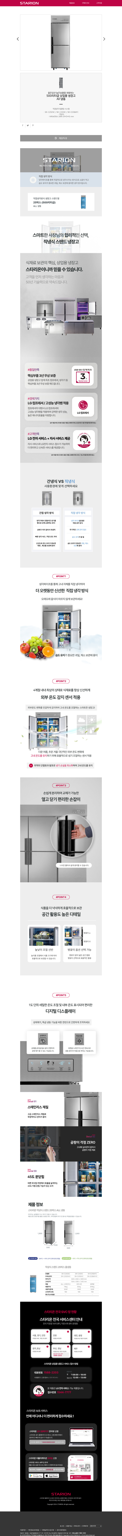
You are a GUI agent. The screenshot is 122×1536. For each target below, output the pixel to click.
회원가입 (69, 1526)
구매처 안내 (85, 3)
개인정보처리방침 (33, 1530)
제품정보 (72, 3)
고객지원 (99, 3)
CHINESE (85, 1526)
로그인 (62, 1526)
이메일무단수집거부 (48, 1530)
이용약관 (23, 1530)
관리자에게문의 (61, 1530)
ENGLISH (77, 1526)
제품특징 (61, 138)
